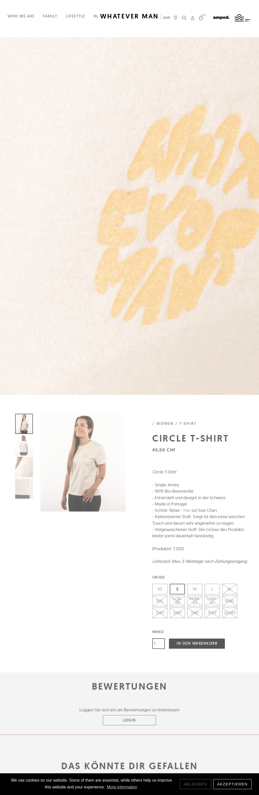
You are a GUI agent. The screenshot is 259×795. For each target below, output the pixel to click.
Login (129, 722)
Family (50, 16)
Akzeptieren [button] (232, 784)
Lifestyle (75, 16)
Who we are (21, 16)
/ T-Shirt (186, 426)
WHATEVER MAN (129, 16)
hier (186, 513)
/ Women (163, 426)
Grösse (158, 579)
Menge (158, 634)
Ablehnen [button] (195, 784)
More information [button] (122, 787)
